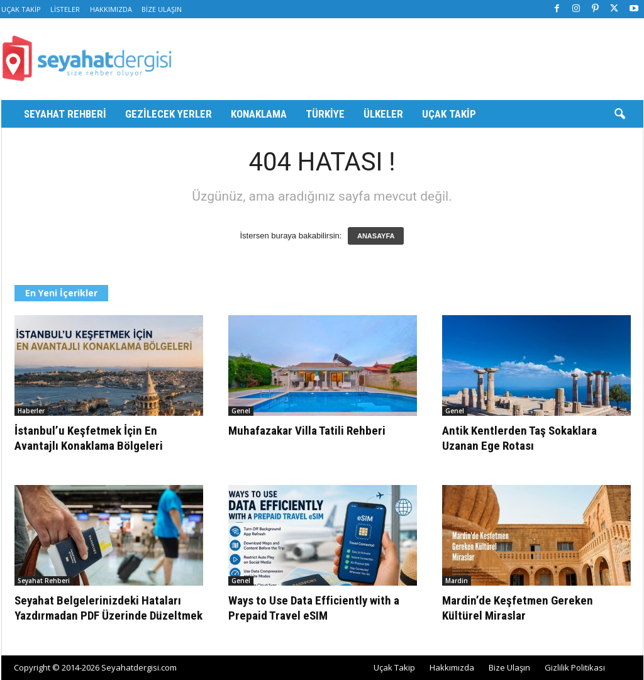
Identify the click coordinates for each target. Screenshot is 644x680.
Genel (240, 410)
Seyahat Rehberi (65, 114)
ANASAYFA (376, 236)
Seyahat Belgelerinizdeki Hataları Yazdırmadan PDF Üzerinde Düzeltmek (108, 608)
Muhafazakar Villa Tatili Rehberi (307, 430)
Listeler (65, 9)
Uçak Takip (21, 9)
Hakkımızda (111, 9)
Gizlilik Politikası (575, 667)
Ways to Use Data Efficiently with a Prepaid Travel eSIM (313, 608)
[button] (619, 114)
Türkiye (325, 114)
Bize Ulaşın (162, 9)
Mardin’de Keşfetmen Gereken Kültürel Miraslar (517, 608)
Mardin (456, 580)
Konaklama (259, 114)
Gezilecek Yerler (168, 114)
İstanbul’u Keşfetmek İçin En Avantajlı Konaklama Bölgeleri (88, 438)
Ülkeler (383, 114)
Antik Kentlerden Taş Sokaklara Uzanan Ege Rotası (519, 438)
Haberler (31, 410)
